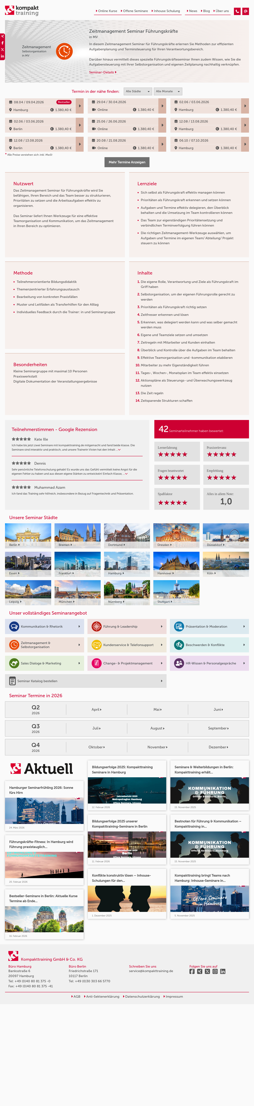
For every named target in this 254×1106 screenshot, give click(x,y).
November (157, 747)
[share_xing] (2, 36)
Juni (218, 709)
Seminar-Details (102, 72)
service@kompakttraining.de (151, 971)
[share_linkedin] (2, 57)
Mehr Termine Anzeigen (127, 162)
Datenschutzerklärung (141, 996)
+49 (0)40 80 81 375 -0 (32, 981)
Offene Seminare (134, 11)
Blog (205, 11)
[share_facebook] (2, 43)
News (192, 11)
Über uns (221, 11)
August (157, 728)
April (96, 709)
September (218, 728)
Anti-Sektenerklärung (101, 996)
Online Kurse (106, 11)
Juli (96, 728)
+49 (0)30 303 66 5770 (92, 981)
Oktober (96, 747)
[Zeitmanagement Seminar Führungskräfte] (237, 11)
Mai (158, 709)
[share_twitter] (2, 50)
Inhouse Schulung (165, 11)
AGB (75, 996)
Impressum (173, 996)
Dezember (218, 747)
